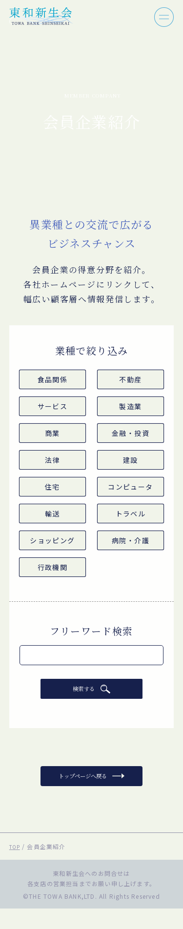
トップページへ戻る (81, 794)
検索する (82, 694)
